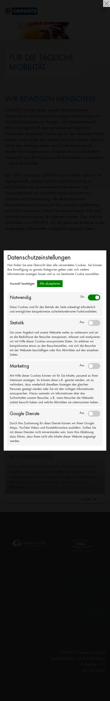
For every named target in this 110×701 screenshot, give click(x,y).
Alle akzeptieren (50, 283)
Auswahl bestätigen (22, 283)
